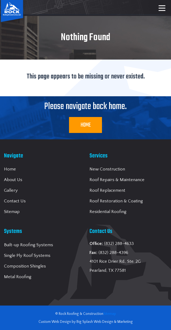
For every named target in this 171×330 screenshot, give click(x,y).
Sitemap (109, 314)
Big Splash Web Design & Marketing (104, 322)
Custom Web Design (55, 322)
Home (85, 125)
